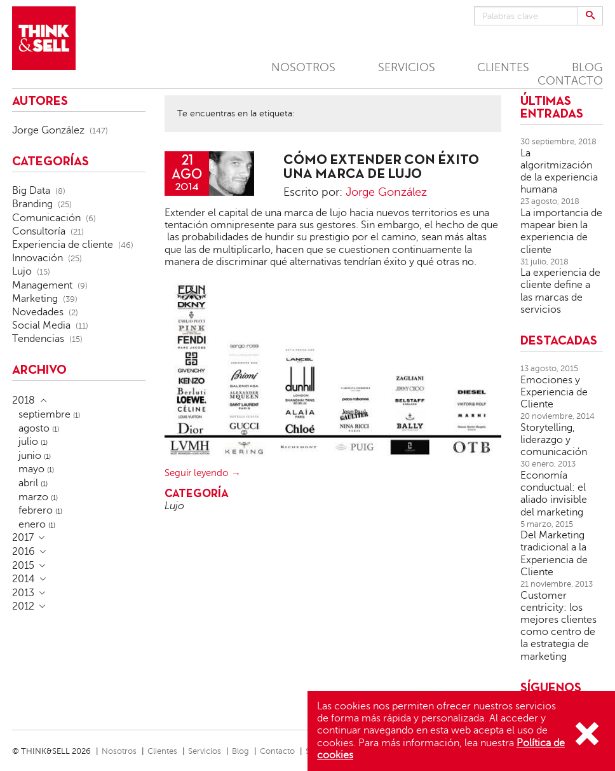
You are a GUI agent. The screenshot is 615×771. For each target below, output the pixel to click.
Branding (32, 204)
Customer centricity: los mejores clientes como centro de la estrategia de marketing (558, 626)
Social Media (41, 325)
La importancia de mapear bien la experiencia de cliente (561, 231)
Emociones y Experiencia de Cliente (554, 392)
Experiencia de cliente (62, 244)
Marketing (35, 298)
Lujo (174, 506)
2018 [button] (23, 400)
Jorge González (386, 192)
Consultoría (38, 231)
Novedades (38, 312)
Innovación (37, 258)
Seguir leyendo (196, 473)
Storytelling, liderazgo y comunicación (553, 440)
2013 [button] (23, 593)
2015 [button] (23, 565)
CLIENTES (503, 67)
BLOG (587, 67)
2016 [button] (23, 551)
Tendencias (38, 339)
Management (42, 285)
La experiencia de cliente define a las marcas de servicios (560, 291)
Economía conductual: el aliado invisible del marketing (553, 494)
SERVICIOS (406, 67)
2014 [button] (23, 579)
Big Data (31, 190)
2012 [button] (23, 606)
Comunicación (46, 218)
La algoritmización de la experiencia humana (559, 171)
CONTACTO (570, 80)
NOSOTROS (303, 67)
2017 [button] (23, 537)
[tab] (78, 400)
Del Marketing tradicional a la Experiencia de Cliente (554, 553)
